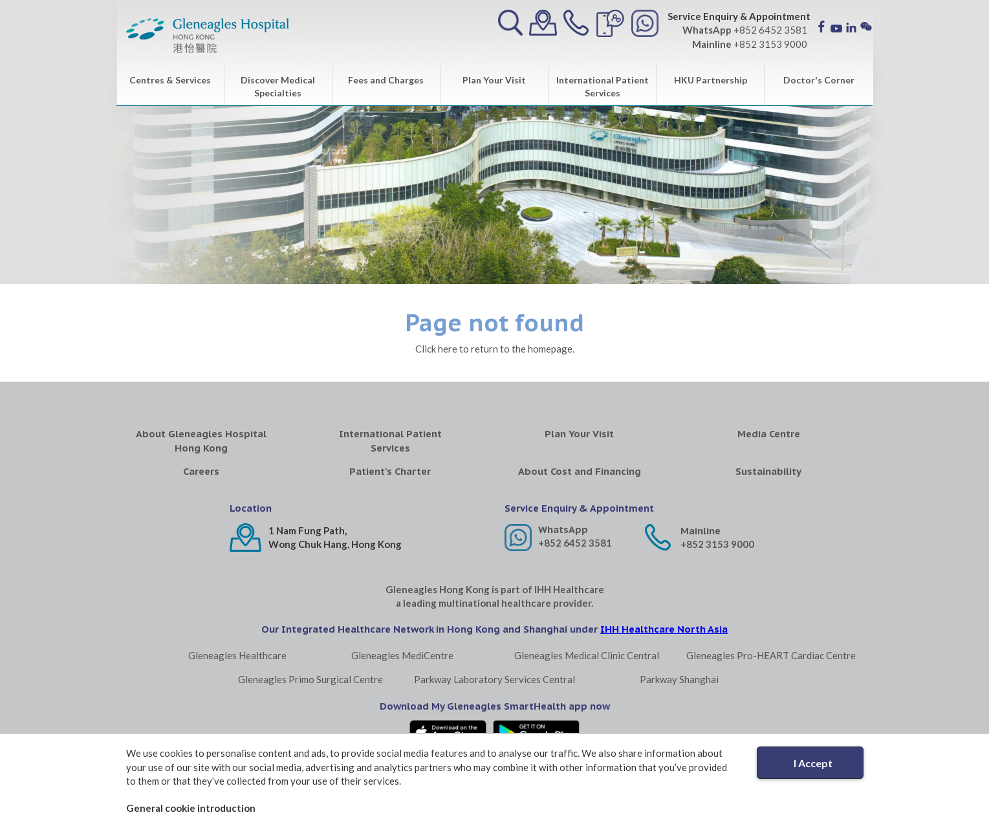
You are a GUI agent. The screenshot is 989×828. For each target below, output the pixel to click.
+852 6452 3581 (575, 543)
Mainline (700, 531)
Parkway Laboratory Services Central (494, 679)
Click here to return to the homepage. (494, 348)
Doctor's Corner (818, 79)
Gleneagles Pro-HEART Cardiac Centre (771, 655)
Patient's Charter (390, 471)
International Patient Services (602, 86)
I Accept (813, 763)
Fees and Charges (386, 79)
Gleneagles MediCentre (402, 655)
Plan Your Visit (494, 79)
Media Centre (768, 434)
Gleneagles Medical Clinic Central (586, 655)
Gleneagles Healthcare (237, 655)
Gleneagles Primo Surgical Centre (310, 679)
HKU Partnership (710, 79)
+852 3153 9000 (717, 544)
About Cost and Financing (579, 471)
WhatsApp (563, 529)
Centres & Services (170, 79)
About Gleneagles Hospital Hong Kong (201, 440)
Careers (201, 471)
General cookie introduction (190, 808)
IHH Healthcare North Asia (664, 629)
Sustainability (768, 471)
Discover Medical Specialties (278, 86)
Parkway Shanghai (679, 679)
